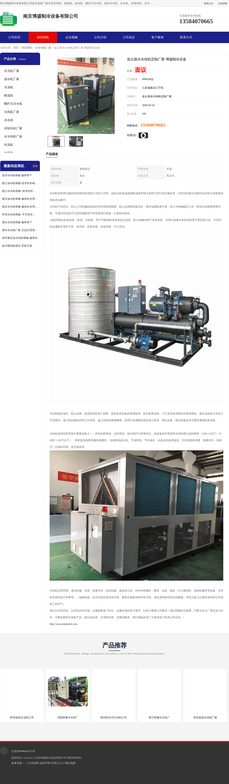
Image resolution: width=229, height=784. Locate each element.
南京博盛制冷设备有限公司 (51, 757)
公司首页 (14, 37)
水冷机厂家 (11, 70)
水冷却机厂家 (43, 47)
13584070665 (152, 124)
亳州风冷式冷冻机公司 (113, 717)
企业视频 (71, 37)
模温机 (8, 95)
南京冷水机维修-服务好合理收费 (20, 206)
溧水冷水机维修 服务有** (17, 222)
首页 (16, 47)
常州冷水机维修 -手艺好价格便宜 (20, 214)
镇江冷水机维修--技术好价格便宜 (20, 191)
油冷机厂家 (11, 79)
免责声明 (45, 763)
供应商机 (43, 37)
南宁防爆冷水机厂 (159, 717)
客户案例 (157, 37)
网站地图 (70, 763)
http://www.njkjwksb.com (63, 624)
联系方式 (186, 37)
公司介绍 (100, 37)
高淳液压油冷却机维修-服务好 (20, 238)
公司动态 (129, 37)
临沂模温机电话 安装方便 (17, 245)
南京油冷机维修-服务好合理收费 (20, 198)
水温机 (8, 144)
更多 (35, 166)
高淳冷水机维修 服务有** (17, 175)
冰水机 (8, 120)
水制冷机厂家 (13, 128)
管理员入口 (57, 763)
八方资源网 (32, 763)
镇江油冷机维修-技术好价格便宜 (20, 183)
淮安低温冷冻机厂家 (205, 717)
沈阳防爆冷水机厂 (67, 717)
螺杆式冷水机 (13, 103)
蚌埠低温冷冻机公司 (22, 717)
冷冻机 (8, 87)
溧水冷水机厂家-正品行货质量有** (20, 230)
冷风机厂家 (11, 111)
